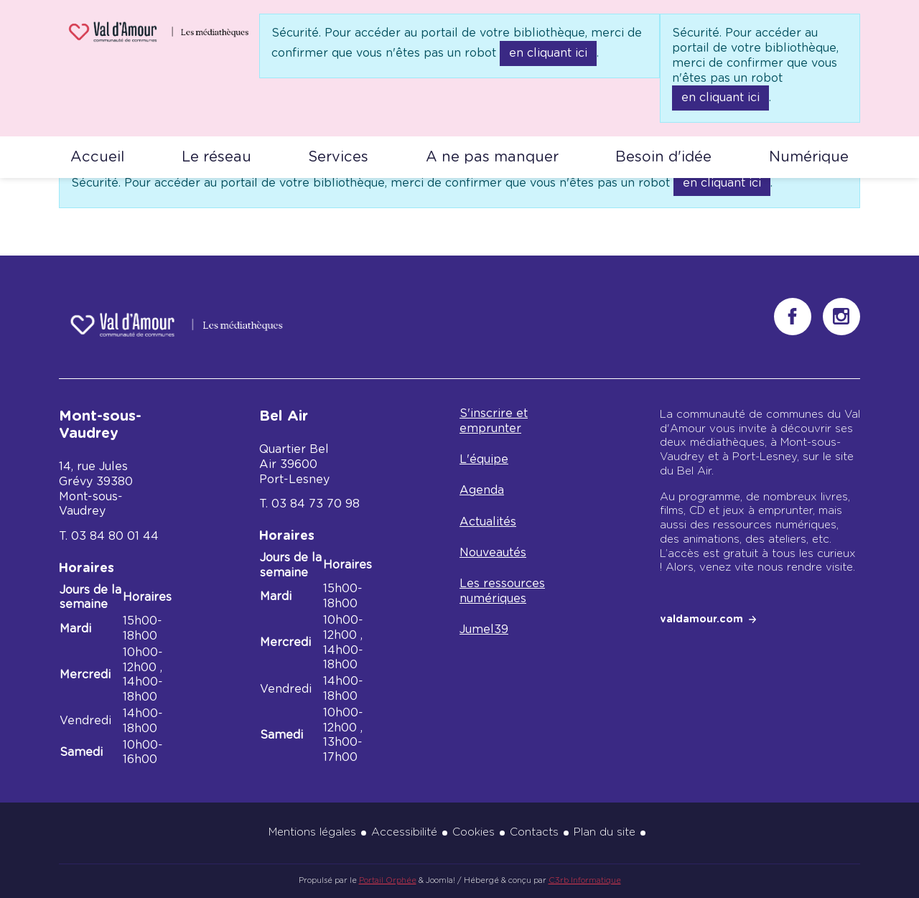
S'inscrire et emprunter (494, 421)
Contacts (534, 832)
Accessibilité (404, 832)
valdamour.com (701, 619)
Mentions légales (312, 832)
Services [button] (338, 157)
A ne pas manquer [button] (492, 157)
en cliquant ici (548, 53)
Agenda (482, 490)
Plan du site (604, 832)
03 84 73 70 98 (315, 504)
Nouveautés (493, 552)
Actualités (488, 522)
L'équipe (484, 459)
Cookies (473, 832)
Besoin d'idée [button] (663, 157)
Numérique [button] (809, 157)
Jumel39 (484, 629)
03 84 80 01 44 (115, 536)
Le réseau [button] (216, 157)
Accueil (97, 157)
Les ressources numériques (502, 591)
